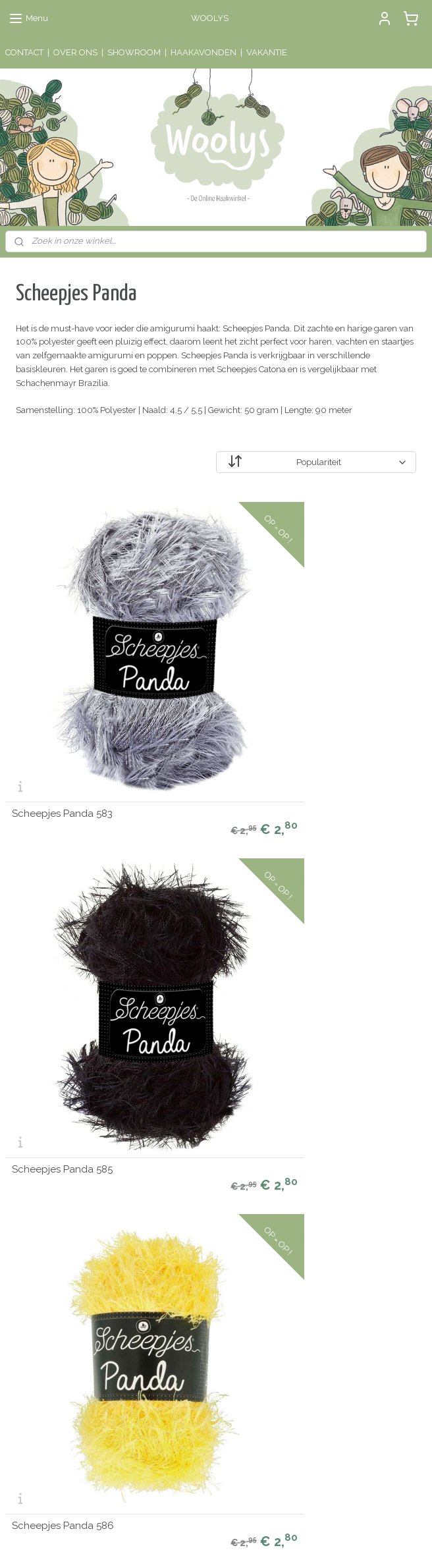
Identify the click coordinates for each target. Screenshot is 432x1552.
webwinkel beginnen (233, 1528)
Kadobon (22, 1233)
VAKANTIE (266, 52)
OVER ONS (75, 52)
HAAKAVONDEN (203, 52)
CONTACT (24, 52)
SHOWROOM (134, 52)
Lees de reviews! (187, 1299)
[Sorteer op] (316, 462)
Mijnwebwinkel (344, 1528)
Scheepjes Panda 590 (351, 838)
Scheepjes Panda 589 (207, 838)
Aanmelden (39, 1341)
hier (165, 1326)
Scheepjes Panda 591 (62, 1028)
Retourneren (174, 1206)
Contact (164, 1178)
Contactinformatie (328, 1206)
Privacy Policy (176, 1233)
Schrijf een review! (190, 1422)
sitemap (162, 1528)
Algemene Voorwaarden (197, 1220)
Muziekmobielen (38, 1151)
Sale (13, 1220)
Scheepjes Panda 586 (351, 647)
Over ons (166, 1165)
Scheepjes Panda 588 (62, 838)
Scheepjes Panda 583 (62, 647)
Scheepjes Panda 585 (206, 647)
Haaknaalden (31, 1165)
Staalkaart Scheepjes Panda (205, 1024)
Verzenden (170, 1192)
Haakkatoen (28, 1192)
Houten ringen (33, 1178)
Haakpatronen (33, 1206)
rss (186, 1528)
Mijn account (174, 1151)
